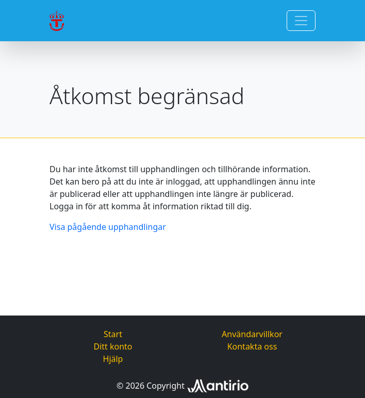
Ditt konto (112, 346)
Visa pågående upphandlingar (107, 227)
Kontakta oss (252, 346)
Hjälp (113, 358)
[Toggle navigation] (301, 20)
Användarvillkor (252, 334)
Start (113, 334)
